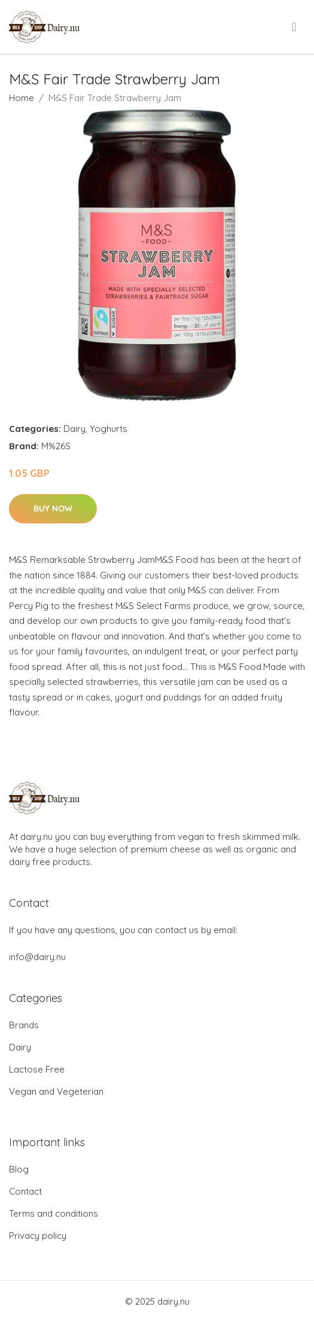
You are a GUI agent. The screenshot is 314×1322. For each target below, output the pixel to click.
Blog (19, 1169)
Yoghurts (108, 428)
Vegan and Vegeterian (56, 1091)
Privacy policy (37, 1235)
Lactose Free (37, 1069)
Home (21, 97)
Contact (25, 1191)
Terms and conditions (53, 1213)
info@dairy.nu (37, 956)
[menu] (295, 27)
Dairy (74, 428)
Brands (24, 1025)
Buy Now (52, 508)
